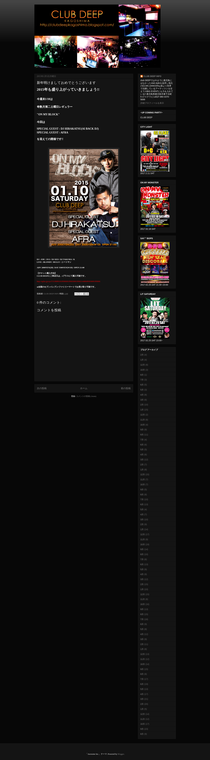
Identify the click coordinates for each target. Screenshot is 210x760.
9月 (142, 429)
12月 (142, 365)
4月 (142, 395)
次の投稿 (42, 388)
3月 (142, 400)
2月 (142, 355)
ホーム (83, 388)
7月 (142, 379)
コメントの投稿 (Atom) (86, 396)
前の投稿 (126, 388)
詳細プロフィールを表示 (152, 103)
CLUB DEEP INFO (51, 294)
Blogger (121, 754)
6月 (142, 384)
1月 (142, 360)
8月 (142, 375)
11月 (142, 419)
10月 (142, 370)
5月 (142, 390)
